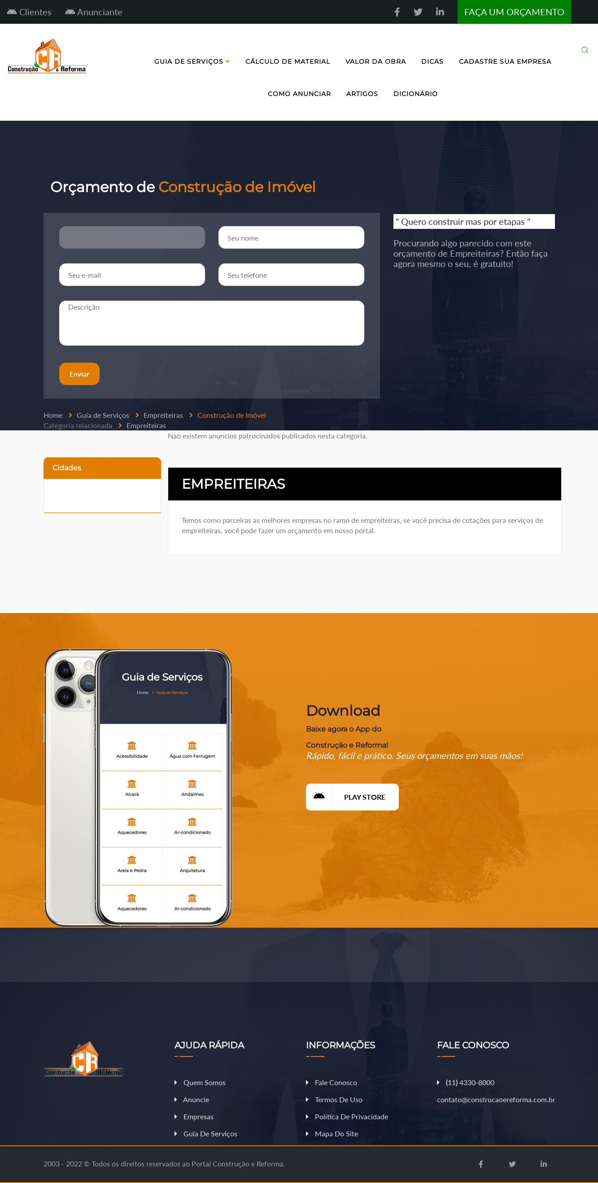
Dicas (432, 61)
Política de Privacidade (347, 1116)
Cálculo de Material (287, 61)
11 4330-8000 (465, 1082)
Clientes (29, 11)
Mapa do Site (332, 1133)
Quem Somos (200, 1082)
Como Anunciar (299, 94)
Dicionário (415, 94)
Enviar (79, 373)
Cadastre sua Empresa (505, 61)
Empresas (194, 1116)
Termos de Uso (334, 1099)
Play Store (345, 796)
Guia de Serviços (192, 61)
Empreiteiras (163, 415)
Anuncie (192, 1099)
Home (53, 415)
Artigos (362, 94)
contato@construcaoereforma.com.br (496, 1099)
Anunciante (93, 11)
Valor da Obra (375, 61)
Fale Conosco (331, 1082)
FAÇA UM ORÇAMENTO (514, 11)
